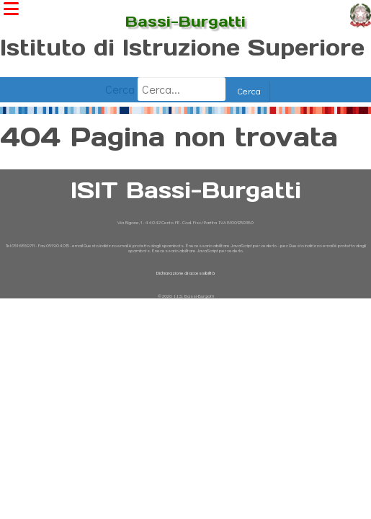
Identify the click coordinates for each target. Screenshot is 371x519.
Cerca (118, 89)
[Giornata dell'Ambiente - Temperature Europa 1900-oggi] (185, 108)
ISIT (185, 9)
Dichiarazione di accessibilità (185, 273)
